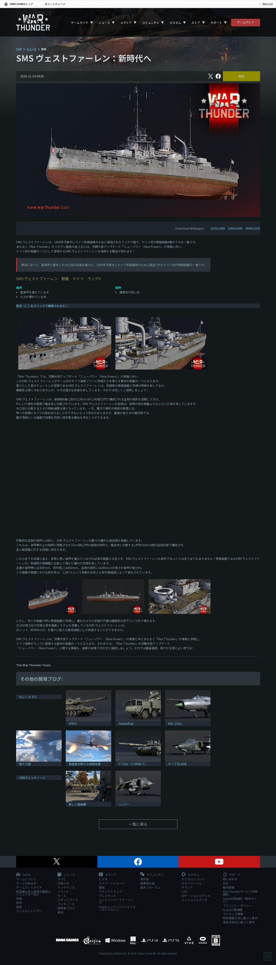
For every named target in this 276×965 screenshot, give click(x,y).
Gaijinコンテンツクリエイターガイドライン (117, 908)
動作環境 (228, 887)
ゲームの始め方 (26, 883)
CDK (184, 891)
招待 (19, 902)
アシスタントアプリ (29, 911)
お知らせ (63, 883)
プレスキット (107, 895)
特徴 (19, 898)
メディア (126, 22)
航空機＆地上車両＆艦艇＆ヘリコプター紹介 (33, 893)
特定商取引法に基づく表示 (240, 918)
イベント (63, 891)
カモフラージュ (192, 883)
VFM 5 (73, 724)
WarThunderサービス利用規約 (240, 893)
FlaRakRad (125, 724)
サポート (216, 22)
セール (61, 895)
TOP (19, 49)
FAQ (225, 883)
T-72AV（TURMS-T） (132, 764)
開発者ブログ (66, 908)
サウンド (187, 887)
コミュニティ (150, 22)
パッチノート (66, 903)
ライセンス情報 (233, 913)
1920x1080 (217, 228)
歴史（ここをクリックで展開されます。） (42, 306)
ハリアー (124, 804)
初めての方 (268, 4)
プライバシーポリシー (237, 905)
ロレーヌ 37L (27, 697)
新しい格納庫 (77, 804)
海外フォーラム (150, 887)
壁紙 (102, 887)
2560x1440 (235, 228)
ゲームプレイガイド (29, 887)
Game (23, 874)
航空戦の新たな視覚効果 (85, 764)
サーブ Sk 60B (177, 764)
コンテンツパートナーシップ (116, 901)
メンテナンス (66, 887)
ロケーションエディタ (196, 895)
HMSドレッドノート (32, 778)
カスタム (175, 22)
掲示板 (144, 879)
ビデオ (103, 879)
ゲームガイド (79, 22)
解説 (241, 76)
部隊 (19, 906)
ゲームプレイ (245, 22)
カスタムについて (193, 879)
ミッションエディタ (194, 899)
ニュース (104, 22)
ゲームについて (26, 879)
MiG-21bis (175, 724)
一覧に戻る (138, 824)
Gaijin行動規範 (233, 909)
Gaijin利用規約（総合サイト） (240, 900)
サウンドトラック (110, 891)
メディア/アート (67, 899)
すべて (61, 879)
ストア (195, 22)
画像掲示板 (147, 883)
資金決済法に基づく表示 (239, 922)
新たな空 (25, 764)
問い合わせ (230, 879)
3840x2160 (252, 228)
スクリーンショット (112, 883)
